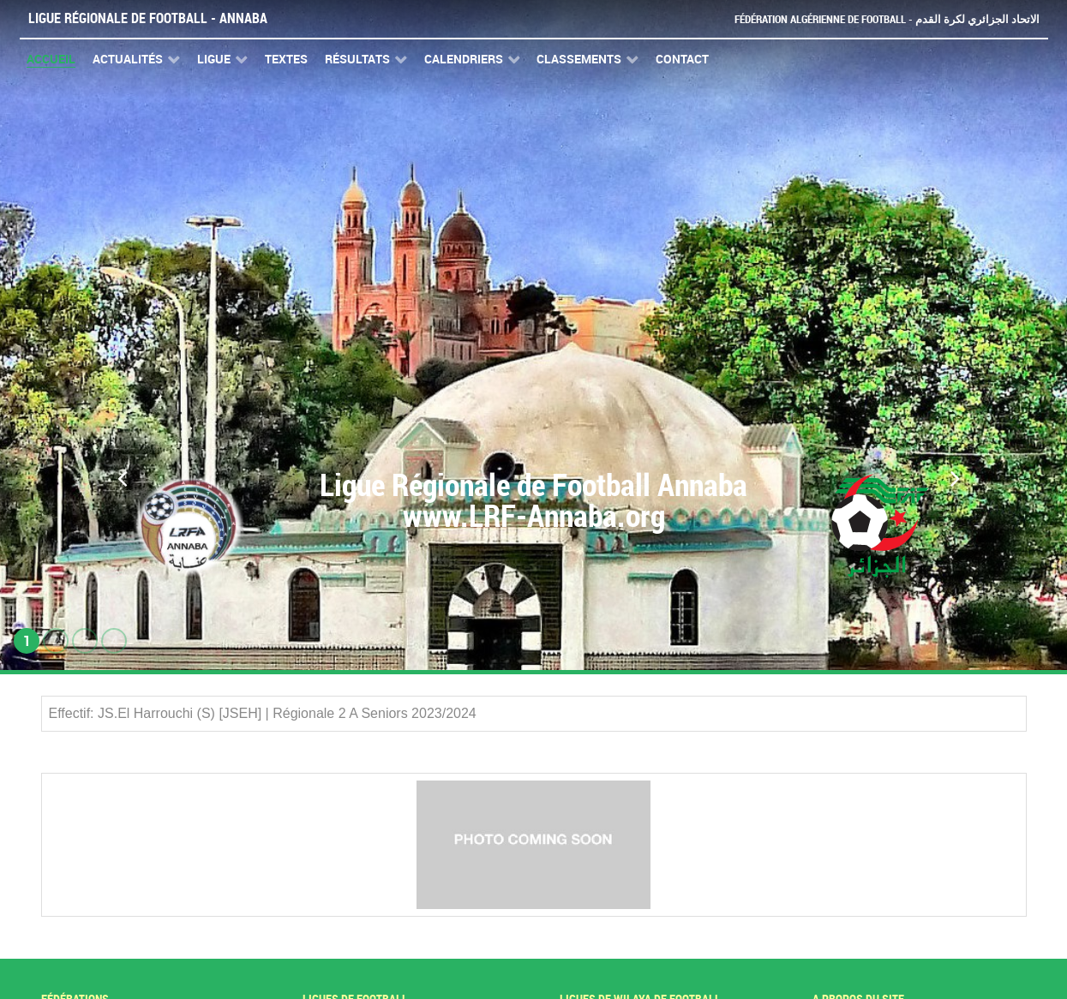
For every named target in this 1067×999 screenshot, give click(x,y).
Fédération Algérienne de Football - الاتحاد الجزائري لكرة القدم (887, 19)
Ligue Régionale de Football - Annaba (147, 18)
